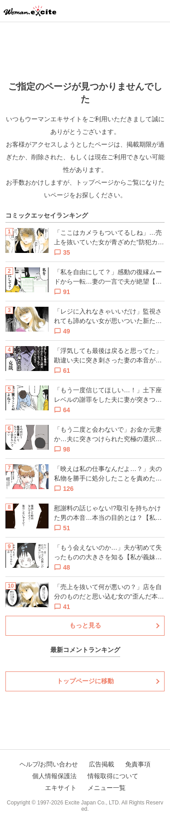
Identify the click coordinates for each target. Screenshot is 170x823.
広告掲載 (101, 764)
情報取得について (112, 776)
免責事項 (138, 764)
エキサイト (61, 787)
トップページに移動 (85, 681)
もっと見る (85, 625)
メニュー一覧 (106, 787)
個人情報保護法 (54, 776)
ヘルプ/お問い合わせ (48, 764)
